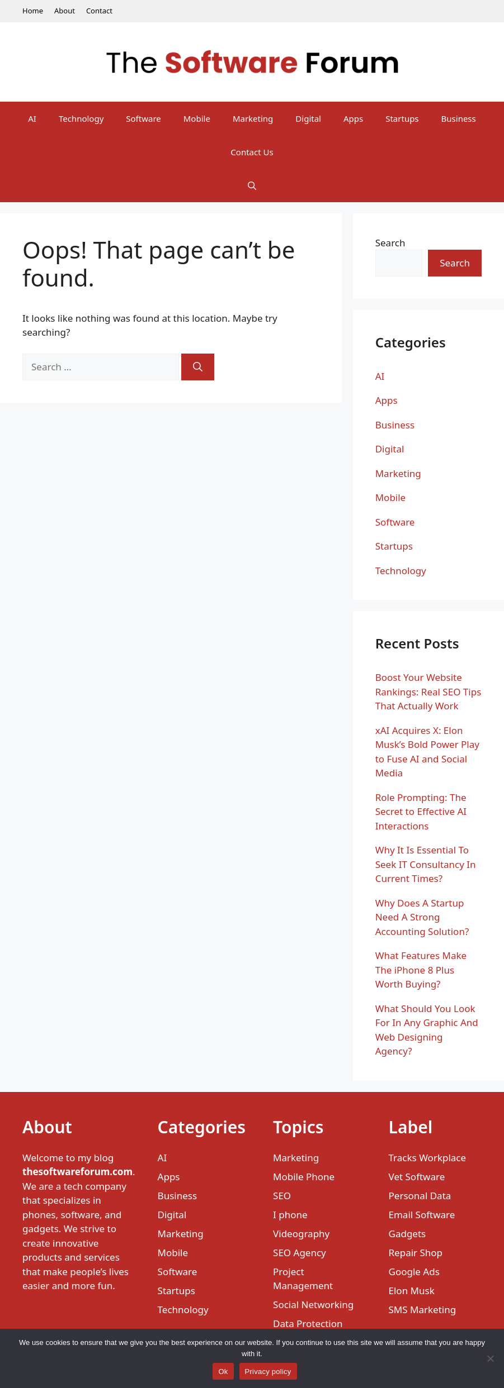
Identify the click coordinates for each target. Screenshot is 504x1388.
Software (143, 118)
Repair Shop (416, 1252)
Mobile (196, 118)
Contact (99, 11)
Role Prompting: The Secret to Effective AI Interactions (421, 811)
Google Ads (414, 1271)
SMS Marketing (422, 1309)
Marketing (253, 118)
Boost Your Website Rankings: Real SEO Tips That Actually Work (428, 691)
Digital (308, 118)
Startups (401, 118)
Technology (81, 118)
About (64, 11)
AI (32, 118)
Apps (353, 118)
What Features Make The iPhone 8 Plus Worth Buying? (421, 969)
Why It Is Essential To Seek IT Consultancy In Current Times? (425, 864)
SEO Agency (299, 1252)
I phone (290, 1214)
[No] (490, 1358)
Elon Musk (412, 1290)
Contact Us (251, 152)
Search (390, 242)
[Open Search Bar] (252, 185)
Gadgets (407, 1233)
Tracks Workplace (428, 1157)
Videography (301, 1233)
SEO (282, 1195)
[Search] (197, 367)
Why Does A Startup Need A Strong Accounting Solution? (422, 917)
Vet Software (417, 1176)
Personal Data (420, 1195)
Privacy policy (268, 1371)
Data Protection (308, 1323)
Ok (223, 1371)
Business (458, 118)
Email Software (422, 1214)
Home (32, 11)
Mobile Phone (304, 1176)
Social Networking (313, 1304)
